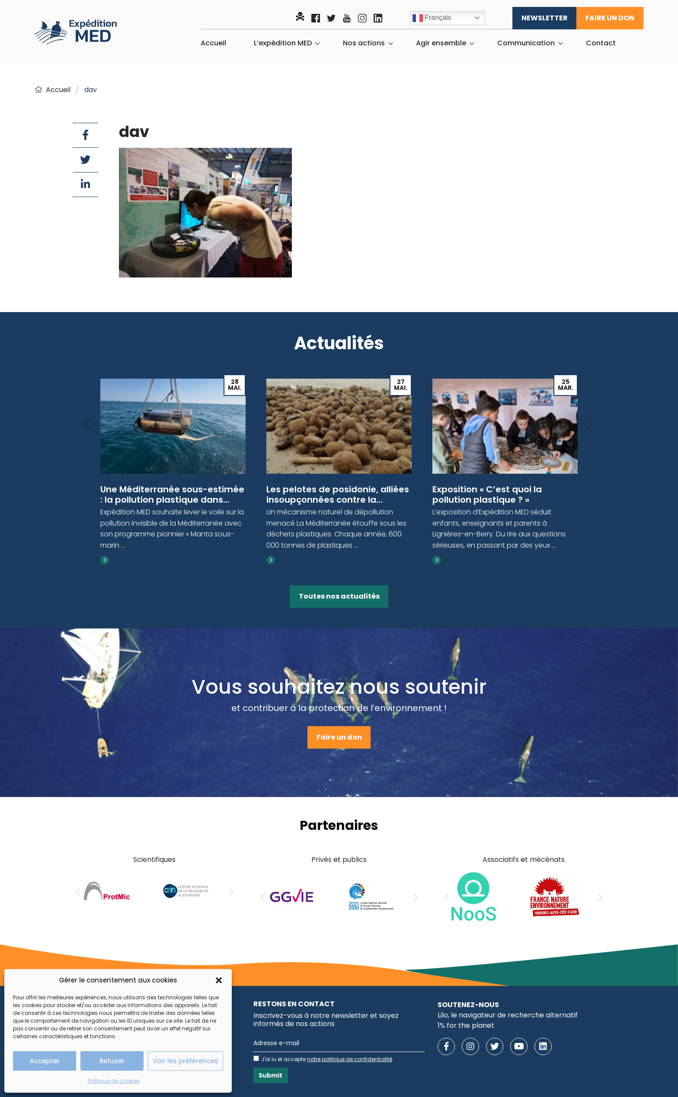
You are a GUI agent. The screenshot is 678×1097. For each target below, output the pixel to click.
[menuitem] (213, 43)
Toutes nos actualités (339, 596)
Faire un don (609, 18)
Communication (526, 43)
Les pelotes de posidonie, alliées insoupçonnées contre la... (337, 494)
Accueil (213, 43)
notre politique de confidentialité (349, 1059)
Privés (321, 859)
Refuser (112, 1060)
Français (432, 18)
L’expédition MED (283, 43)
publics (354, 859)
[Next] (589, 425)
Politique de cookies (114, 1080)
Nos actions (364, 43)
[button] (218, 980)
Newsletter (544, 18)
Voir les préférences (185, 1060)
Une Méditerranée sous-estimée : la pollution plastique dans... (172, 494)
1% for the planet (466, 1025)
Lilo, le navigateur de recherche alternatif (508, 1015)
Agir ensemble (441, 43)
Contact (601, 43)
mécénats (547, 859)
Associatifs (501, 859)
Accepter (45, 1060)
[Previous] (89, 425)
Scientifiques (154, 859)
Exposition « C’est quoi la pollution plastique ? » (487, 494)
